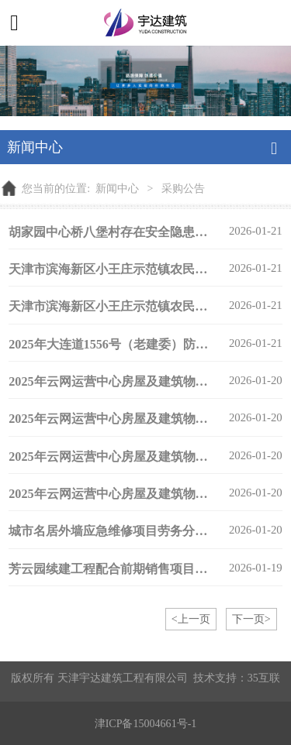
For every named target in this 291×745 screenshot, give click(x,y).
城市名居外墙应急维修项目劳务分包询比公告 (133, 530)
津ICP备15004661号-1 (146, 723)
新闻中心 (117, 188)
